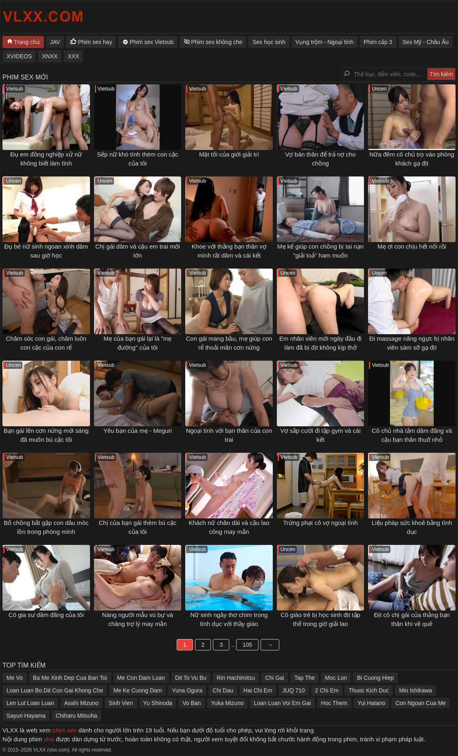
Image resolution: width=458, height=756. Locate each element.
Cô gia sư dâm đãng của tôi (46, 614)
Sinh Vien (121, 703)
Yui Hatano (371, 703)
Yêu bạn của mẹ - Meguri (137, 430)
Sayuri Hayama (26, 715)
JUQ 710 (294, 690)
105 (247, 644)
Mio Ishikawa (415, 690)
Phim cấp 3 (378, 42)
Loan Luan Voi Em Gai (282, 703)
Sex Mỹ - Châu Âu (426, 42)
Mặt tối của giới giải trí (229, 154)
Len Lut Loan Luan (30, 703)
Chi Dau (223, 690)
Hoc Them (334, 703)
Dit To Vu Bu (190, 677)
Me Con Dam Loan (141, 677)
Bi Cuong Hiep (375, 677)
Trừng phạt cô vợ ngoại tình (320, 522)
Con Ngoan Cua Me (420, 703)
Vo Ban (191, 703)
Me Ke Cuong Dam (137, 690)
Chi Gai (274, 677)
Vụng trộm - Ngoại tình (325, 42)
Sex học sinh (268, 42)
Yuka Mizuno (227, 703)
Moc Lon (336, 677)
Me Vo (15, 677)
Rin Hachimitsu (236, 677)
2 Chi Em (327, 690)
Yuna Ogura (187, 690)
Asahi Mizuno (81, 703)
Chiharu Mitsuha (76, 715)
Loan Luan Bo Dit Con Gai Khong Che (55, 690)
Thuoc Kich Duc (368, 690)
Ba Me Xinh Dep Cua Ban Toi (70, 677)
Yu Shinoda (158, 703)
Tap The (304, 677)
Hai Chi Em (257, 690)
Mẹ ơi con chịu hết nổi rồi (411, 246)
